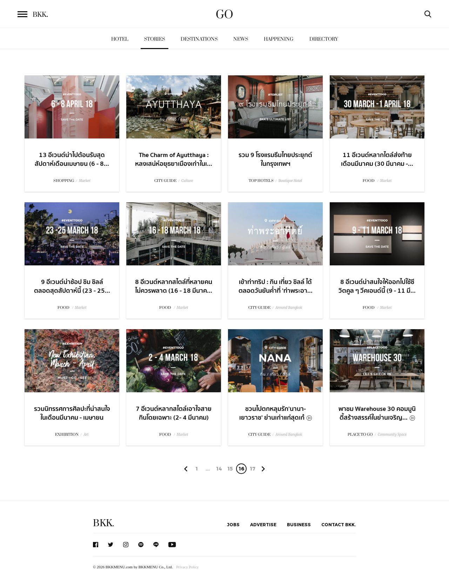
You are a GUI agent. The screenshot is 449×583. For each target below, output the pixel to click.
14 (219, 469)
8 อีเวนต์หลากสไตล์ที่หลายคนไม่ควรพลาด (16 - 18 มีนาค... (173, 286)
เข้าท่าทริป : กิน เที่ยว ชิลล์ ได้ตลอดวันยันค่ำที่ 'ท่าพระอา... (276, 286)
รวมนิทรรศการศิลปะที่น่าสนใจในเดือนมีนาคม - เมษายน (72, 413)
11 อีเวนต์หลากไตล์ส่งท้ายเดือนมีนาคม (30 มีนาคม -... (377, 159)
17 (252, 469)
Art (85, 434)
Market (85, 180)
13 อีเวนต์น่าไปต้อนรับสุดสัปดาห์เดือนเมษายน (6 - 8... (72, 159)
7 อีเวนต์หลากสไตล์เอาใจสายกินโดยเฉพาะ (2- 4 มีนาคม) (174, 413)
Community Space (392, 434)
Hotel (119, 39)
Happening (279, 39)
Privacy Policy (187, 567)
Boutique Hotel (290, 180)
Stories (154, 39)
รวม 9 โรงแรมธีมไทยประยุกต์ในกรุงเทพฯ (275, 159)
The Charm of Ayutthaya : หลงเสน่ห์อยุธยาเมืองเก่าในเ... (173, 159)
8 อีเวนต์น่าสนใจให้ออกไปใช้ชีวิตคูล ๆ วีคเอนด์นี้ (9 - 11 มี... (377, 286)
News (240, 39)
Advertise (263, 524)
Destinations (199, 39)
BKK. (103, 523)
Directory (323, 39)
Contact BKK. (338, 524)
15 (230, 469)
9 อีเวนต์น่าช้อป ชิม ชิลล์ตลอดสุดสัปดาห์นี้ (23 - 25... (72, 286)
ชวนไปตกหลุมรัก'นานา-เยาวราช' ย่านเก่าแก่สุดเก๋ (275, 413)
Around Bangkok (288, 307)
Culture (187, 180)
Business (299, 524)
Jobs (233, 524)
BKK (40, 15)
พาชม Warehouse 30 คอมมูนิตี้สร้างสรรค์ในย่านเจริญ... (377, 413)
